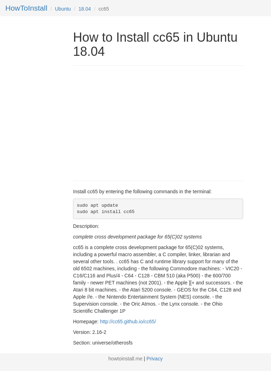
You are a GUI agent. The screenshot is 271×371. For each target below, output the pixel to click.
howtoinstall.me (125, 358)
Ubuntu (63, 9)
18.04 (85, 9)
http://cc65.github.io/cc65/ (128, 321)
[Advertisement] (132, 122)
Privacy (154, 358)
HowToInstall (26, 8)
